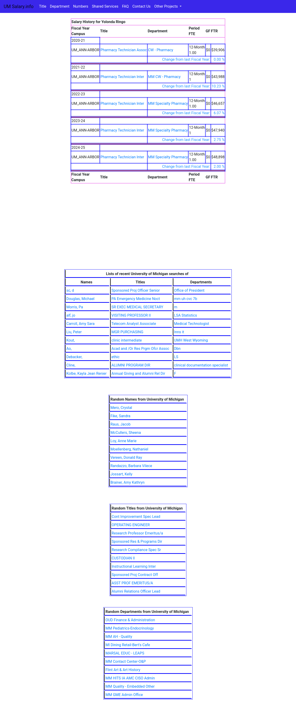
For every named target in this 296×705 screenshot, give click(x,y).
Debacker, (74, 357)
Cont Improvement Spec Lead (136, 516)
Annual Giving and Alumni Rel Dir (138, 373)
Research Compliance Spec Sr (136, 550)
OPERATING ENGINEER (131, 525)
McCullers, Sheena (126, 432)
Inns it (179, 332)
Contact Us (142, 6)
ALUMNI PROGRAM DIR (130, 365)
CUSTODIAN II (123, 558)
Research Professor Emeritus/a (137, 533)
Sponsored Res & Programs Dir (137, 541)
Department (59, 6)
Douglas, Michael (80, 299)
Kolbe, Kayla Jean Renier (86, 373)
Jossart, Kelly (122, 474)
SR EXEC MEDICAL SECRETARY (137, 307)
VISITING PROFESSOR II (131, 315)
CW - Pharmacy (160, 50)
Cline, (70, 365)
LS (176, 357)
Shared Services (105, 6)
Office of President (189, 290)
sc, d (70, 290)
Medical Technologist (191, 323)
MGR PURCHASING (127, 332)
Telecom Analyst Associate (133, 323)
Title (42, 6)
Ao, (69, 348)
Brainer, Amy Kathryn (128, 482)
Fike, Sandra (120, 416)
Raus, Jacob (121, 424)
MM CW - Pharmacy (164, 77)
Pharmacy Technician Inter (122, 77)
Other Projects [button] (166, 6)
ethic (115, 357)
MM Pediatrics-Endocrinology (129, 628)
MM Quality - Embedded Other (129, 686)
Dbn (177, 348)
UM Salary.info (19, 6)
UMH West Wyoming (191, 340)
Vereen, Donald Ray (126, 457)
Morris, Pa (74, 307)
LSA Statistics (185, 315)
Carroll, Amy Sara (80, 323)
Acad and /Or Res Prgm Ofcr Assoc (140, 348)
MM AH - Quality (118, 636)
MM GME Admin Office (124, 695)
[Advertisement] (148, 234)
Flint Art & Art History (122, 670)
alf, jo (70, 315)
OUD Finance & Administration (130, 620)
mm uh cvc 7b (185, 299)
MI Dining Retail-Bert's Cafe (127, 645)
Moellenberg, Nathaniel (129, 449)
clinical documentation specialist (201, 365)
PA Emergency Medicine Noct (135, 299)
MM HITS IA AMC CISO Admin (130, 678)
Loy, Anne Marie (124, 441)
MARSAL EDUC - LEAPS (124, 653)
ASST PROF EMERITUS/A (132, 583)
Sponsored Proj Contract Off (135, 575)
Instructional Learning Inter (134, 566)
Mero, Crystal (121, 407)
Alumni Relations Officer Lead (136, 591)
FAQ (125, 6)
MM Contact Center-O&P (125, 661)
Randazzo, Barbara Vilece (131, 466)
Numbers (80, 6)
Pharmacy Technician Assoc (123, 50)
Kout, (70, 340)
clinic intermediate (126, 340)
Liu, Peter (74, 332)
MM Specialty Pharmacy (168, 103)
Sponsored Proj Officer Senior (135, 290)
